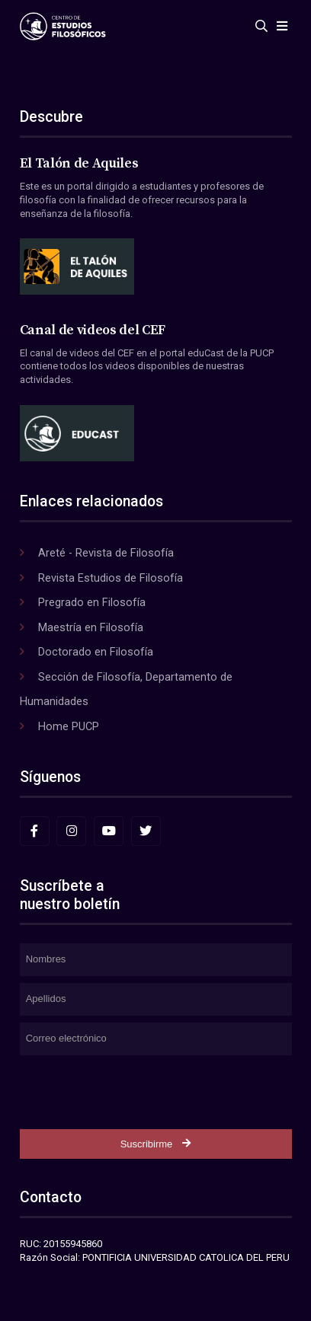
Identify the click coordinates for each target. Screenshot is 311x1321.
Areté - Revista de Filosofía (106, 553)
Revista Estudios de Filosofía (110, 578)
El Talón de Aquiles (79, 163)
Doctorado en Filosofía (95, 652)
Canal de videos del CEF (92, 330)
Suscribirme (155, 1144)
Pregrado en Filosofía (92, 602)
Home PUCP (68, 726)
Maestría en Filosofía (90, 627)
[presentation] (136, 1092)
